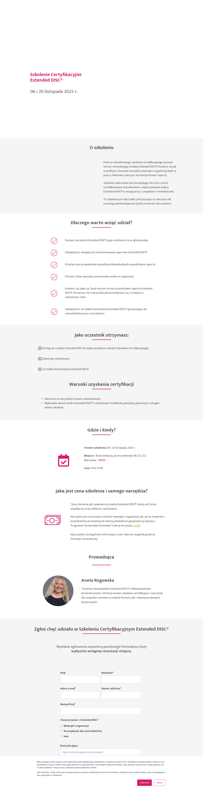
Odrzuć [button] (159, 783)
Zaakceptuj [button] (144, 783)
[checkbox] (100, 649)
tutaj (136, 444)
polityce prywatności (80, 733)
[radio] (100, 644)
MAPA (102, 379)
